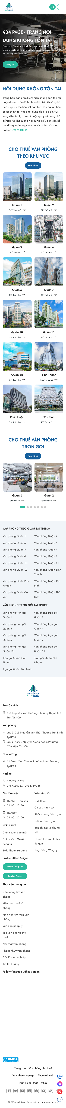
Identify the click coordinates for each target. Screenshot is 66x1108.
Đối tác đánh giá (44, 821)
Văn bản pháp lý (13, 926)
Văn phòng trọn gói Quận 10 (14, 649)
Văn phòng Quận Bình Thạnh (47, 572)
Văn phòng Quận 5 (14, 550)
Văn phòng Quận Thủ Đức (47, 594)
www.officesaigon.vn (48, 1102)
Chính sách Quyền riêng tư (14, 841)
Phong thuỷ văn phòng (16, 951)
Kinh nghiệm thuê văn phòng (16, 917)
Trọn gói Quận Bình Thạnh (14, 660)
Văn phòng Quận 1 (14, 536)
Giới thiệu (40, 801)
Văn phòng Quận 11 (46, 563)
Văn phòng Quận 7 (45, 550)
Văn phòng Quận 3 (14, 543)
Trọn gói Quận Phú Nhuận (45, 660)
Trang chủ (20, 1068)
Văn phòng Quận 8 (14, 556)
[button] (22, 507)
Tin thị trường (11, 964)
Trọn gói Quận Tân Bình (17, 669)
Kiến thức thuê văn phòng (14, 905)
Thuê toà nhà (46, 1075)
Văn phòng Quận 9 (45, 556)
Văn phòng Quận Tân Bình (47, 583)
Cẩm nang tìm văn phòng (14, 894)
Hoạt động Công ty (46, 850)
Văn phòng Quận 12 (15, 570)
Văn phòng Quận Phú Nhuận (16, 583)
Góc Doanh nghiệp (14, 957)
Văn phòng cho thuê (40, 1068)
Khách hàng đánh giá (47, 814)
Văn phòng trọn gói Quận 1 (14, 615)
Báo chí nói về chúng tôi (47, 830)
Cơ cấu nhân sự (44, 807)
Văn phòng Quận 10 (15, 563)
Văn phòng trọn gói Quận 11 (46, 649)
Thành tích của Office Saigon (47, 841)
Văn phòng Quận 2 (45, 536)
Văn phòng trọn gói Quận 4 (46, 626)
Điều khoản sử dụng (15, 850)
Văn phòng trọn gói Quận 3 (14, 626)
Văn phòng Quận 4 (45, 543)
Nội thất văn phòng (14, 944)
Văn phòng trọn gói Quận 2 (46, 615)
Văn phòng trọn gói (23, 1075)
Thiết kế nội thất (28, 1083)
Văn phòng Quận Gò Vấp (15, 594)
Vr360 (44, 1083)
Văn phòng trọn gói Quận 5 (14, 637)
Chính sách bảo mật (15, 832)
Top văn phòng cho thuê (14, 935)
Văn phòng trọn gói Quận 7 (46, 637)
